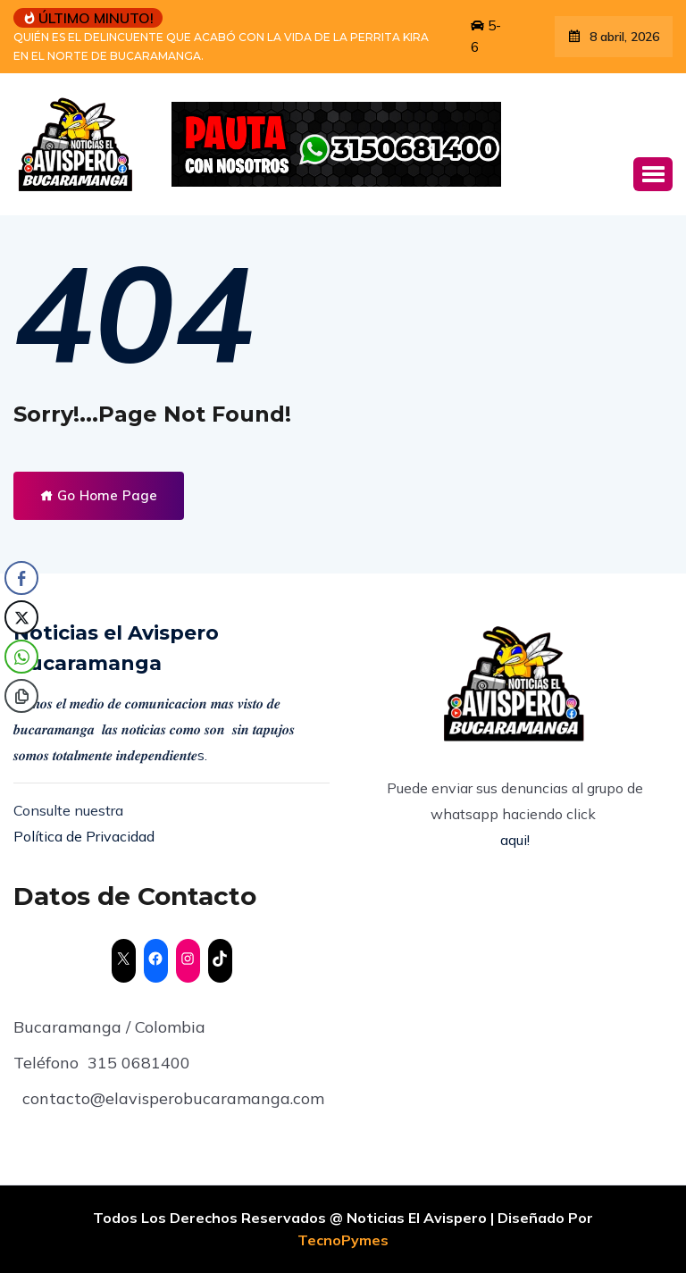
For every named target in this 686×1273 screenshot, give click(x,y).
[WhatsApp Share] (21, 657)
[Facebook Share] (21, 578)
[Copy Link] (21, 696)
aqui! (515, 840)
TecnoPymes (343, 1240)
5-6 (486, 36)
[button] (653, 174)
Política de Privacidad (84, 836)
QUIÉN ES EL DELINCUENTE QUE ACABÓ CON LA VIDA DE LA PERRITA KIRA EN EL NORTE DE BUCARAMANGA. (221, 46)
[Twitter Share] (21, 617)
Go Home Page (98, 495)
